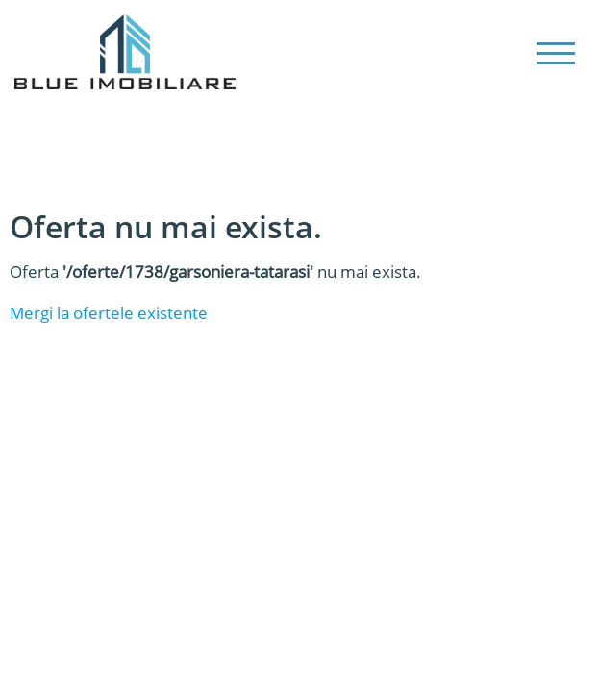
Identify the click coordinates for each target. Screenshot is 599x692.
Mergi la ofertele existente (109, 313)
